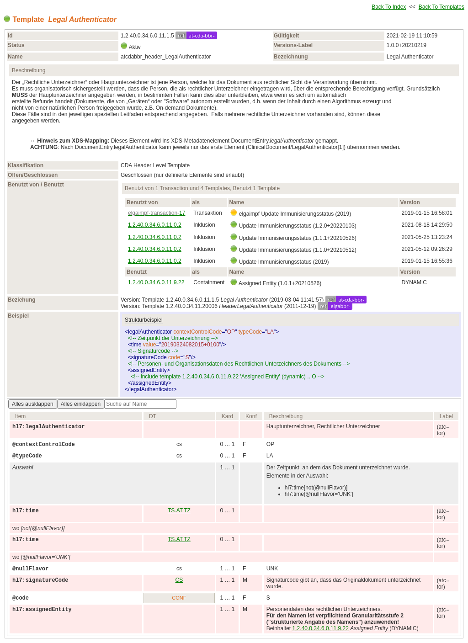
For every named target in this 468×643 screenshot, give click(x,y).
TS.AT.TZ (179, 510)
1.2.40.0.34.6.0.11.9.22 (156, 282)
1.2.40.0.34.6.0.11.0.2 (154, 225)
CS (179, 580)
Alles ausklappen (32, 404)
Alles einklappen (81, 404)
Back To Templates (441, 7)
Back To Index (389, 7)
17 (156, 213)
